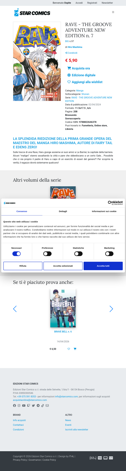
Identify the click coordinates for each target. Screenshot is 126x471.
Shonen (85, 94)
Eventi (68, 425)
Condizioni (18, 429)
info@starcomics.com (66, 396)
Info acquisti (19, 420)
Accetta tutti (103, 266)
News (68, 420)
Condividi (71, 53)
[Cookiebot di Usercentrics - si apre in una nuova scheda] (110, 203)
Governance (35, 459)
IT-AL (71, 456)
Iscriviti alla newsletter (76, 429)
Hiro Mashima (75, 47)
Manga (79, 90)
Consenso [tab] (22, 211)
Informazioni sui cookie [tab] (104, 211)
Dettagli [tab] (63, 211)
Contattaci (18, 425)
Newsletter (107, 2)
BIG (67, 41)
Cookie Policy (49, 459)
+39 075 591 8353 (26, 396)
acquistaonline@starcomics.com (30, 400)
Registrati (92, 2)
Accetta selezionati (63, 266)
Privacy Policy (20, 459)
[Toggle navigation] (113, 12)
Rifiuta (22, 266)
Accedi (79, 2)
